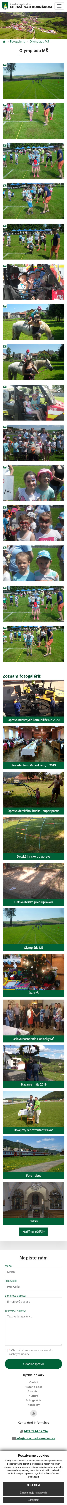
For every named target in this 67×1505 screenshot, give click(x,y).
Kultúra (33, 1395)
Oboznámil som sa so (31, 1352)
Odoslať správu (33, 1364)
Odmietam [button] (33, 1501)
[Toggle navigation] (59, 6)
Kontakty (34, 1404)
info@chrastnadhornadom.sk (35, 1438)
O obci (33, 1382)
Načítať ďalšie (33, 1231)
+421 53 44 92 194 (36, 1431)
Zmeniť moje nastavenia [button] (33, 1494)
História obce (33, 1386)
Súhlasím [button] (33, 1486)
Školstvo (33, 1391)
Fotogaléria (17, 41)
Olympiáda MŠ (39, 41)
